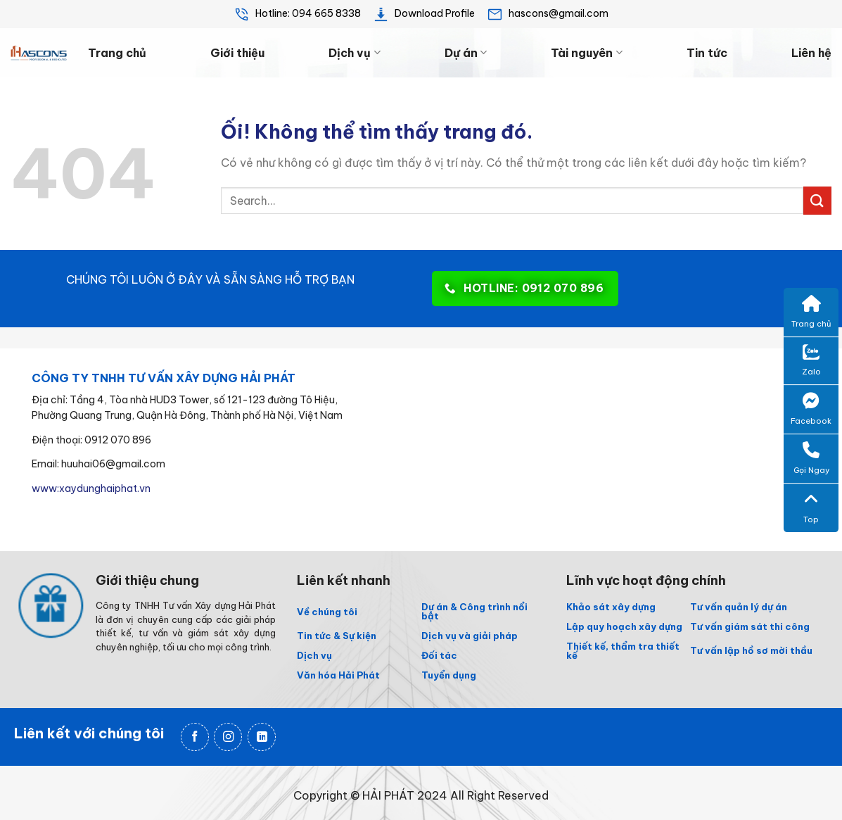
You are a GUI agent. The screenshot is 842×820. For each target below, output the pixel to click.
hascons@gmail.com (547, 13)
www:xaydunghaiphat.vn (91, 488)
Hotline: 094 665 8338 (297, 13)
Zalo (811, 360)
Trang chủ (117, 53)
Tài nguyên (586, 53)
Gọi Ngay (811, 458)
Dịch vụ (354, 53)
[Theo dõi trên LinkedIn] (262, 737)
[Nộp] (817, 200)
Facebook (811, 409)
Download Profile (424, 13)
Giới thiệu (237, 53)
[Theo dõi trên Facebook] (195, 737)
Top (811, 507)
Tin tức (707, 53)
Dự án (466, 53)
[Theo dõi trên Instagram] (228, 737)
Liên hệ (811, 53)
